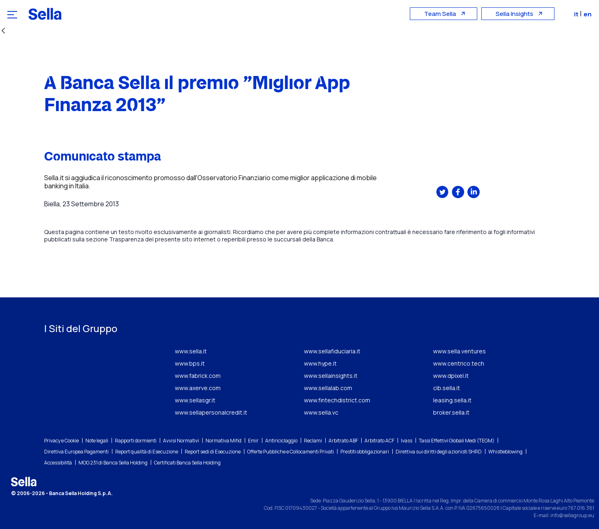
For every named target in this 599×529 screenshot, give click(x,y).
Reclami (313, 440)
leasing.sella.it (452, 400)
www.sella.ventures (459, 351)
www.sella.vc (321, 412)
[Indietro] (3, 31)
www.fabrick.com (198, 375)
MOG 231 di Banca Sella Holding (113, 462)
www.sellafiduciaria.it (332, 351)
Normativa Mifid (223, 440)
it (578, 14)
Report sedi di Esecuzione (213, 451)
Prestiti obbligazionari (364, 451)
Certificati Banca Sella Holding (187, 462)
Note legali (96, 440)
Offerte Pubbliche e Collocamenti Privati (290, 451)
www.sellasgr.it (195, 400)
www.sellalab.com (328, 388)
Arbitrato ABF (343, 440)
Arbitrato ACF (379, 440)
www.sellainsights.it (331, 375)
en (588, 14)
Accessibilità (58, 462)
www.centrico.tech (458, 363)
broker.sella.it (451, 412)
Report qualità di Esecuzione (146, 451)
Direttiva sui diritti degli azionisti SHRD (439, 451)
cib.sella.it (446, 388)
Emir (253, 440)
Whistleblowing (505, 451)
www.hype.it (320, 363)
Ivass (406, 440)
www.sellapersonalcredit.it (211, 412)
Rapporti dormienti (135, 440)
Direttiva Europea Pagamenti (76, 451)
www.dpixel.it (451, 375)
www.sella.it (191, 351)
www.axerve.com (198, 388)
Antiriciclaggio (281, 440)
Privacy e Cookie (61, 440)
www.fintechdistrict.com (337, 400)
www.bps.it (190, 363)
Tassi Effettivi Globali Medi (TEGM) (456, 440)
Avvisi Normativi (181, 440)
